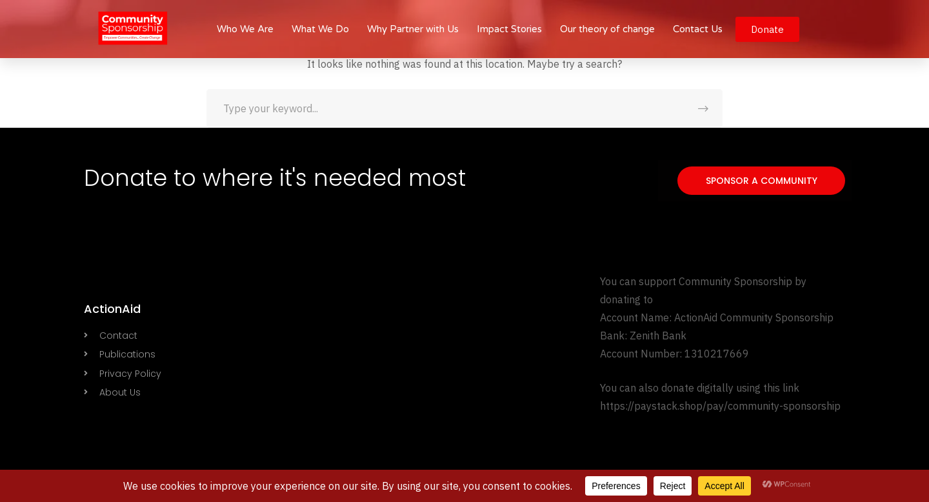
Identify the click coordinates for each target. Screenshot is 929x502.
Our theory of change (607, 29)
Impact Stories (509, 29)
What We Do (320, 29)
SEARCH (703, 108)
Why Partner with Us (413, 29)
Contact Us (698, 29)
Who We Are (245, 29)
